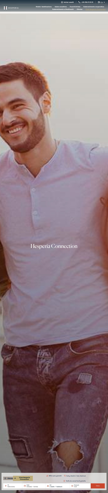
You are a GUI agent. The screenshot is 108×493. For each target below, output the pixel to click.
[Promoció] (78, 486)
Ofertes (79, 9)
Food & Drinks (75, 7)
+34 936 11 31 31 (87, 2)
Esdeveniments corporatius (93, 7)
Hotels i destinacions (44, 7)
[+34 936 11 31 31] (79, 2)
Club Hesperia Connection (96, 9)
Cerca (98, 486)
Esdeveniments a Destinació (63, 9)
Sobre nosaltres (61, 7)
